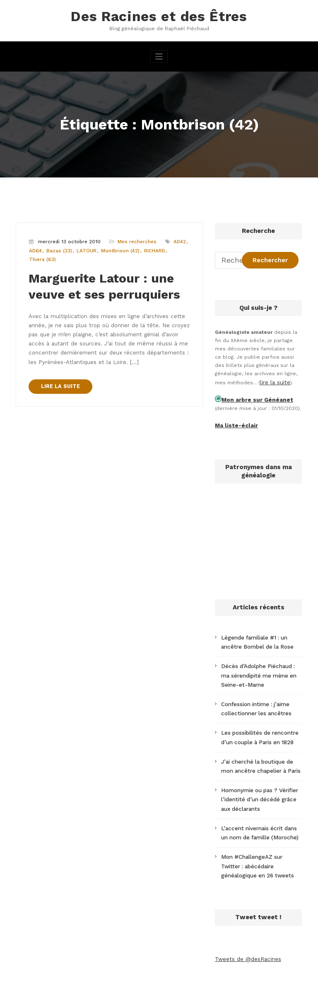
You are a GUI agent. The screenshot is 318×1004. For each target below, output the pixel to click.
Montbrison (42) (115, 248)
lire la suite (274, 380)
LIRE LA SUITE (59, 373)
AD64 (35, 248)
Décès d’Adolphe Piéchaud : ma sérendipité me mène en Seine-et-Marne (260, 668)
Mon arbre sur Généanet (253, 397)
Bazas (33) (58, 248)
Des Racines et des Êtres (158, 15)
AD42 (177, 239)
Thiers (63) (42, 257)
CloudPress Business (195, 993)
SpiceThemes (255, 993)
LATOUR (84, 248)
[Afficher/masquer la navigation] (159, 54)
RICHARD (149, 248)
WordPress (118, 993)
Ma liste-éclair (233, 421)
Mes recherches (135, 239)
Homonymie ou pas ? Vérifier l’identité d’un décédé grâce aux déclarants (260, 783)
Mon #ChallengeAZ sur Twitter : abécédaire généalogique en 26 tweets (260, 845)
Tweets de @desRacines (246, 935)
